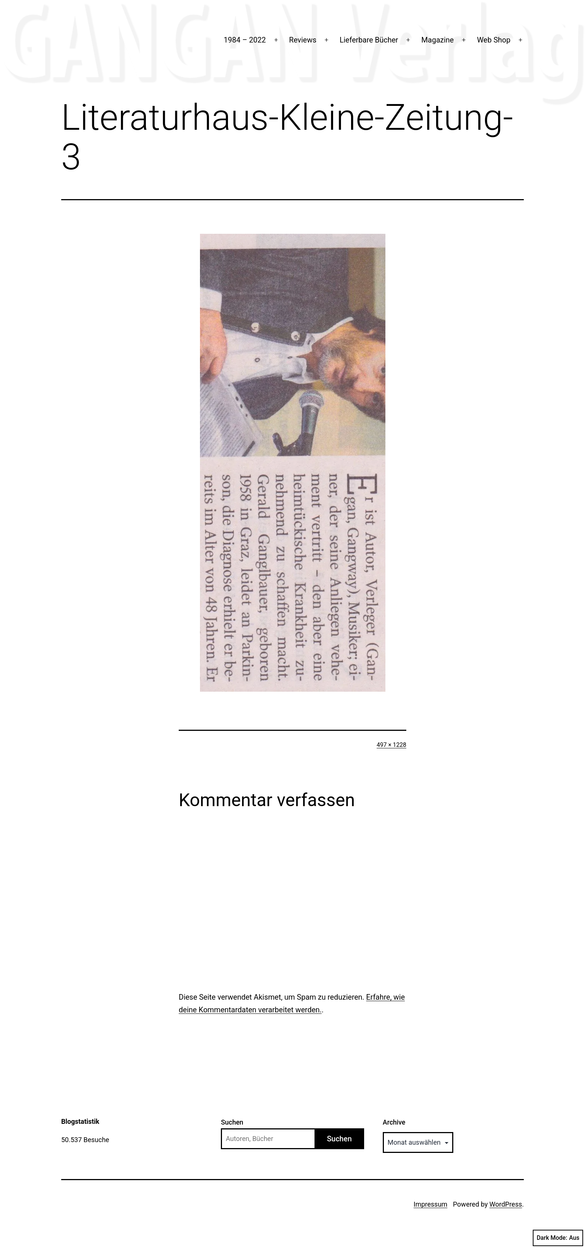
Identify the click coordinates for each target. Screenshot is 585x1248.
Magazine (437, 39)
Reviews (302, 39)
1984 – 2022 (245, 39)
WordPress (505, 1204)
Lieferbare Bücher (369, 39)
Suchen (232, 1122)
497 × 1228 (391, 744)
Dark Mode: (557, 1237)
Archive (394, 1122)
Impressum (431, 1204)
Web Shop (493, 39)
